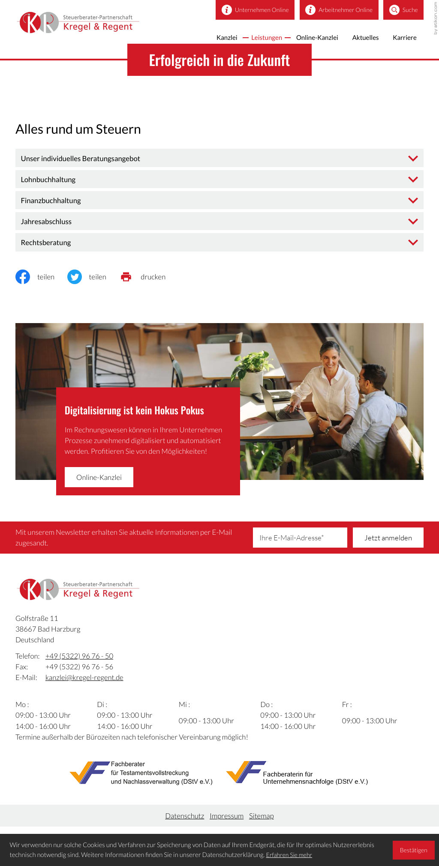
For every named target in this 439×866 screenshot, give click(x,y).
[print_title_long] (148, 275)
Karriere (403, 39)
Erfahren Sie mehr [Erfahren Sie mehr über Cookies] (289, 854)
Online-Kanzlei (307, 39)
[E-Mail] (300, 535)
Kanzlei (208, 39)
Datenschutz (184, 819)
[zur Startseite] (91, 25)
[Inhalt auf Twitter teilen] (93, 275)
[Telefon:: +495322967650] (79, 659)
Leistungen (252, 39)
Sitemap (261, 819)
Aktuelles (360, 39)
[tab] (219, 156)
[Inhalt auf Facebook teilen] (41, 275)
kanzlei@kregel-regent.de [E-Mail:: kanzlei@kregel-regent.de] (84, 681)
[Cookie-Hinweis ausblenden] (413, 850)
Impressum (227, 819)
